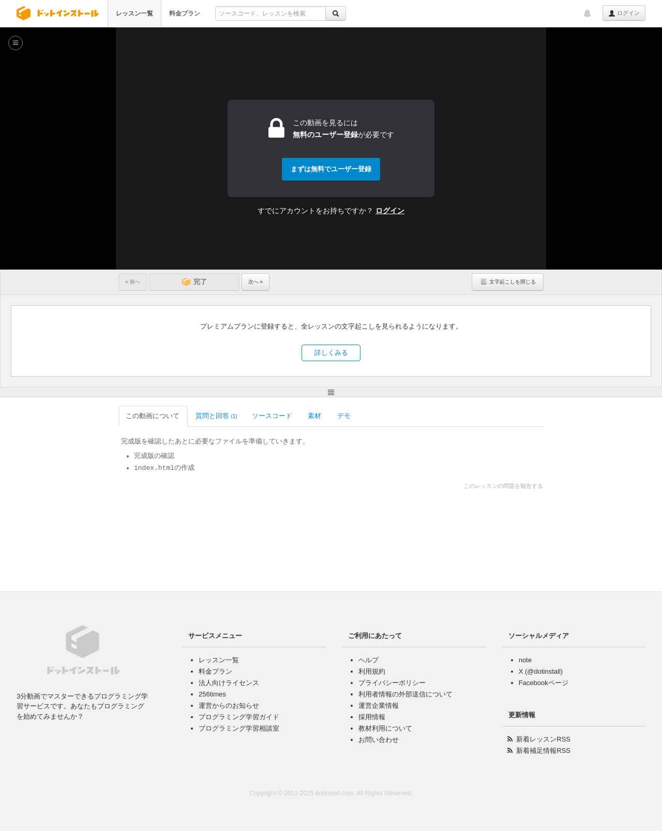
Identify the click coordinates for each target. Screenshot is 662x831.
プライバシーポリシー (392, 683)
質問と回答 (216, 416)
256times (212, 694)
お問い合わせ (378, 740)
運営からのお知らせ (229, 705)
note (525, 660)
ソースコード (273, 416)
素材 (315, 416)
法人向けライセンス (229, 683)
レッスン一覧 (134, 13)
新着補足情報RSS (543, 750)
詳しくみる (331, 353)
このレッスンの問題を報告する (503, 486)
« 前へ (132, 282)
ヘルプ (368, 660)
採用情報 (371, 717)
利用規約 (371, 671)
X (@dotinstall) (541, 671)
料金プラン (184, 13)
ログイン (624, 13)
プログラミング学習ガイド (239, 717)
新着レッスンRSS (543, 739)
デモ (344, 416)
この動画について (153, 416)
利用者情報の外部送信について (405, 694)
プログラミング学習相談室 (239, 728)
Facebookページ (543, 683)
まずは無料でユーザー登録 (331, 169)
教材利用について (385, 728)
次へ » (255, 282)
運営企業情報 (378, 705)
